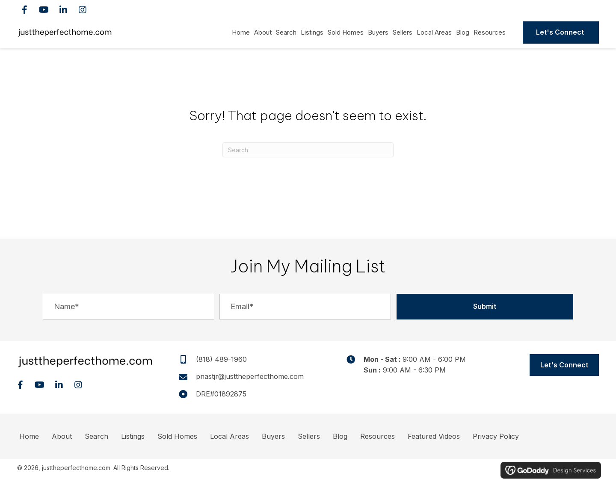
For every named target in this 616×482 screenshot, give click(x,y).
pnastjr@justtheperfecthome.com (250, 376)
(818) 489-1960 (557, 8)
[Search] (308, 149)
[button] (24, 9)
